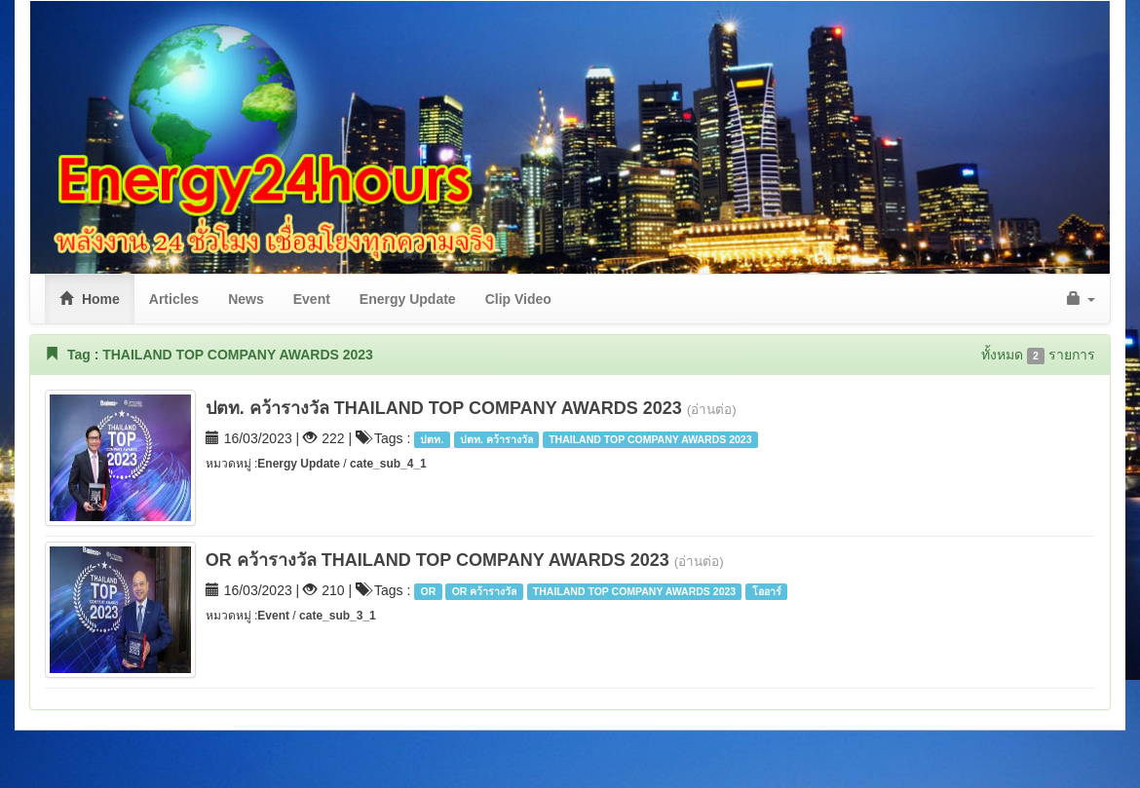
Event (273, 615)
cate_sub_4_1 (388, 463)
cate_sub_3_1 (337, 615)
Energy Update (300, 463)
